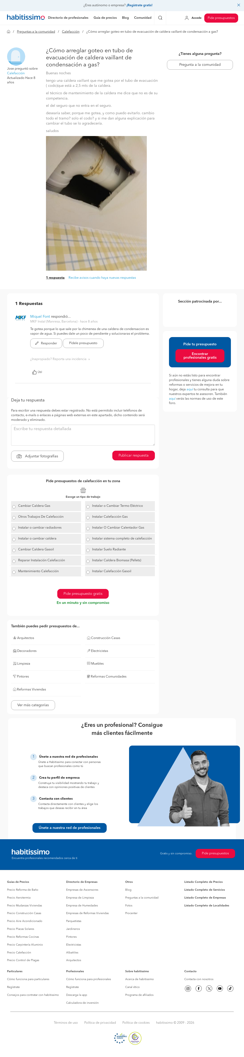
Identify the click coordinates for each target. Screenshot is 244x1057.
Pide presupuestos (221, 18)
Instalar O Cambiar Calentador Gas (118, 527)
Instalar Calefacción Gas (110, 517)
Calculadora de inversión (82, 1002)
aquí (190, 389)
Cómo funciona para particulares (28, 979)
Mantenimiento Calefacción (38, 571)
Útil (37, 372)
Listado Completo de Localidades (206, 905)
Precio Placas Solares (20, 929)
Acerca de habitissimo (139, 979)
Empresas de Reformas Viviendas (87, 913)
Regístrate (13, 987)
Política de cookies (136, 1023)
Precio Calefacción (19, 952)
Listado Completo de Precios (203, 882)
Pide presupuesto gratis (83, 594)
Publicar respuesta (134, 455)
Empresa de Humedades (82, 905)
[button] (16, 56)
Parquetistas (73, 921)
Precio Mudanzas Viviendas (24, 905)
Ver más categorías (33, 705)
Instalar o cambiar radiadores (40, 527)
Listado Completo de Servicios (204, 889)
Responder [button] (46, 343)
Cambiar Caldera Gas (34, 506)
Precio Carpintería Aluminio (25, 944)
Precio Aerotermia (18, 897)
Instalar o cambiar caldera (37, 538)
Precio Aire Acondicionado (24, 921)
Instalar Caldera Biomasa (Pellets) (116, 560)
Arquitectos (73, 960)
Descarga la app (76, 995)
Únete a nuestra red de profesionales (69, 828)
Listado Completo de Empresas (205, 897)
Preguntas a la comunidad (36, 32)
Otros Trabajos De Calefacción (41, 517)
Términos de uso (66, 1023)
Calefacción (70, 32)
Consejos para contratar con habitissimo (33, 995)
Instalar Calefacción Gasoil (111, 571)
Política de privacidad (100, 1023)
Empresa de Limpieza (80, 897)
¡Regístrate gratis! (139, 5)
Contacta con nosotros (198, 979)
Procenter (131, 913)
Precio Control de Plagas (23, 960)
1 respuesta (55, 278)
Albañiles (72, 952)
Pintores (71, 936)
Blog (128, 889)
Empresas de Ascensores (82, 889)
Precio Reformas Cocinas (23, 936)
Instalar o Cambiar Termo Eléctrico (117, 506)
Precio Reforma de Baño (22, 889)
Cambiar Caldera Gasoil (36, 549)
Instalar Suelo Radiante (109, 549)
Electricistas (73, 944)
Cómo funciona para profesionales (88, 979)
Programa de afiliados (139, 995)
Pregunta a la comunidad (200, 65)
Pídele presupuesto (83, 343)
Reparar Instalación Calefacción (41, 560)
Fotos (128, 905)
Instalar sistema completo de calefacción (122, 538)
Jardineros (73, 929)
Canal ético (132, 987)
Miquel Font (40, 316)
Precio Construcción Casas (24, 913)
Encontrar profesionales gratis (200, 355)
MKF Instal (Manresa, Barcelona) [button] (54, 321)
